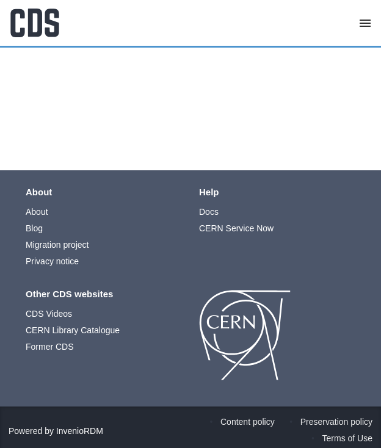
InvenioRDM (79, 431)
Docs (209, 212)
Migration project (57, 245)
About (37, 212)
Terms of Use (347, 438)
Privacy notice (52, 261)
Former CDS (50, 347)
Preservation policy (336, 422)
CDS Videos (49, 314)
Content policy (247, 422)
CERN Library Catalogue (73, 330)
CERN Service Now (236, 228)
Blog (34, 228)
